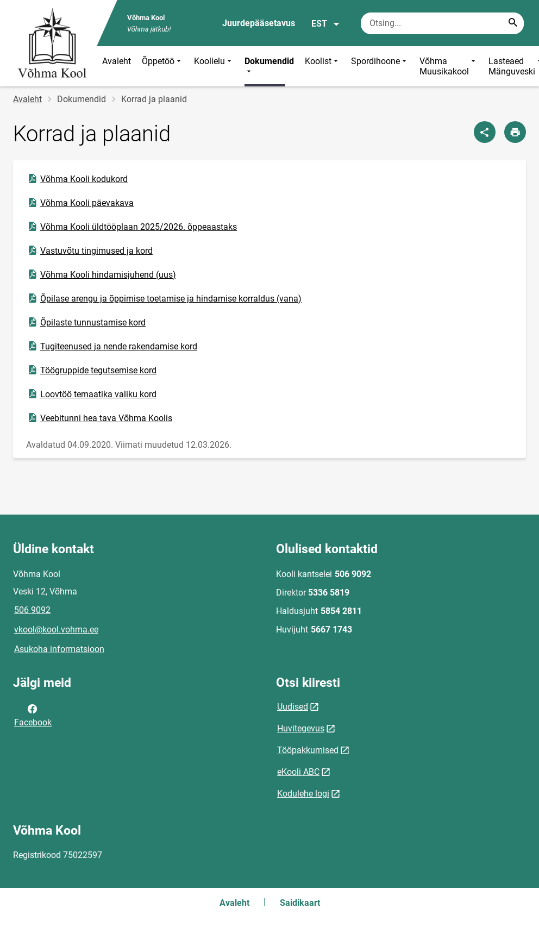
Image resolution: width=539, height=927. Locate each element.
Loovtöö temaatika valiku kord (91, 393)
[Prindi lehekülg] (515, 132)
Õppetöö (162, 66)
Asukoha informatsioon (59, 649)
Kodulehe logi (303, 793)
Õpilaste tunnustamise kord (86, 322)
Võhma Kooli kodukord (77, 178)
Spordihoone (380, 66)
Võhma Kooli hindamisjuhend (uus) (101, 274)
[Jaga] (485, 132)
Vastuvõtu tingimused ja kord (90, 250)
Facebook (33, 714)
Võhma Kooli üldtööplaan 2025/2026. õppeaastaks (132, 226)
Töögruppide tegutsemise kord (91, 370)
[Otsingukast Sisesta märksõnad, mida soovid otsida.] (442, 23)
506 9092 (32, 610)
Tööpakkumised (308, 750)
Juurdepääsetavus (258, 23)
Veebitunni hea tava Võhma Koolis (99, 417)
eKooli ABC (298, 772)
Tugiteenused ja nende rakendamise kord (112, 346)
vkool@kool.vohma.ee (56, 629)
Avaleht (116, 61)
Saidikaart (300, 903)
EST (325, 23)
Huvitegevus (300, 728)
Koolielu (214, 66)
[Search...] (513, 23)
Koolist (322, 66)
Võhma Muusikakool (448, 66)
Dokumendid (269, 66)
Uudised (292, 706)
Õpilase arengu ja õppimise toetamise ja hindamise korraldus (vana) (164, 298)
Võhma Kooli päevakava (80, 202)
